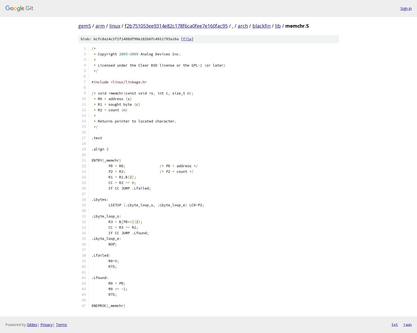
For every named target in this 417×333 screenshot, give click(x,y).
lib (278, 26)
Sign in (406, 8)
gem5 (84, 26)
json (407, 324)
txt (394, 324)
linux (114, 26)
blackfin (261, 26)
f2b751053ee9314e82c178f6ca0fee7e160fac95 (176, 26)
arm (100, 26)
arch (243, 26)
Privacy (46, 324)
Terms (61, 324)
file (187, 39)
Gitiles (32, 324)
